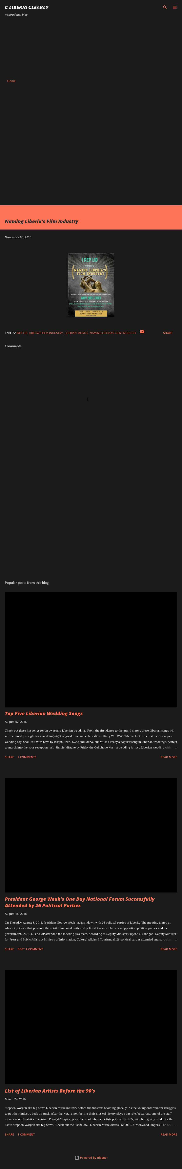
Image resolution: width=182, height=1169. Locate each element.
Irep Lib (22, 333)
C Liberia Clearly (27, 7)
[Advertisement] (91, 48)
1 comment (26, 1134)
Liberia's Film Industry (46, 333)
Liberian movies (76, 333)
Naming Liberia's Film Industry (113, 333)
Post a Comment (30, 949)
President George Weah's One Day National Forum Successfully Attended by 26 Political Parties (80, 902)
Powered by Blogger (91, 1158)
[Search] (165, 7)
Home (11, 81)
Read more (169, 757)
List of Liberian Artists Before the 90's (50, 1090)
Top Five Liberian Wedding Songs (44, 713)
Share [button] (167, 333)
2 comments (27, 757)
